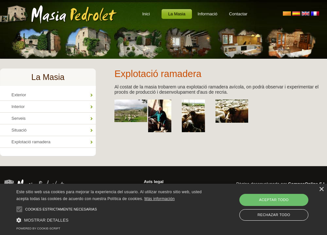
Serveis (18, 118)
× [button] (321, 189)
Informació (207, 13)
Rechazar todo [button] (273, 215)
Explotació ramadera (30, 141)
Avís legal (154, 181)
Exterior (18, 94)
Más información (160, 198)
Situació (18, 130)
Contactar (238, 13)
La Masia (176, 13)
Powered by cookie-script (38, 228)
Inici (146, 13)
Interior (18, 106)
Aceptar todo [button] (273, 200)
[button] (112, 220)
